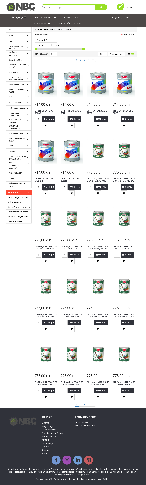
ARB (10, 30)
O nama (45, 423)
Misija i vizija (47, 426)
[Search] (101, 7)
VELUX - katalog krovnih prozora (19, 216)
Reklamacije (47, 450)
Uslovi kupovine (49, 430)
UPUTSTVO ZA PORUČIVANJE (65, 17)
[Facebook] (56, 460)
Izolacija (13, 72)
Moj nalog (118, 17)
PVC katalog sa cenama (18, 197)
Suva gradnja (15, 60)
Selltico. (106, 479)
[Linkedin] (77, 460)
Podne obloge (16, 133)
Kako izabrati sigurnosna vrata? (19, 212)
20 (53, 54)
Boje (11, 35)
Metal (52, 29)
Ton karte (46, 447)
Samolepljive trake (18, 84)
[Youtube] (88, 460)
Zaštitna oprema (17, 108)
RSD (102, 54)
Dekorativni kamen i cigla (19, 140)
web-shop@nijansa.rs (85, 425)
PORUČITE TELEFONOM (45, 23)
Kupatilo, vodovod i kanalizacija (19, 158)
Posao (45, 453)
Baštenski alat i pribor (17, 185)
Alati (11, 97)
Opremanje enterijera (14, 114)
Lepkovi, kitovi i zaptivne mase (16, 78)
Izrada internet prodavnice (89, 479)
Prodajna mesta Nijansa (53, 433)
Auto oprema (15, 103)
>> (93, 60)
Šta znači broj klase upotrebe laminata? (19, 207)
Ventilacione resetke (15, 121)
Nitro (60, 29)
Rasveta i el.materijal (15, 127)
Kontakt (45, 17)
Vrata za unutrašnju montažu (15, 166)
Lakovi (12, 41)
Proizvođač (46, 40)
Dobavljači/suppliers (69, 23)
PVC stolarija (15, 173)
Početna (38, 29)
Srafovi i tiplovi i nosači (17, 66)
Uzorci (12, 179)
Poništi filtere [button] (127, 34)
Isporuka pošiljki (49, 436)
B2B (128, 17)
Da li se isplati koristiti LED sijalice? (19, 202)
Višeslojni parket (15, 221)
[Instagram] (67, 460)
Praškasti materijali (14, 54)
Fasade (12, 151)
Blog (36, 17)
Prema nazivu (117, 54)
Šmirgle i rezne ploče (16, 91)
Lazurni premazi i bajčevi (17, 47)
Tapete (12, 146)
